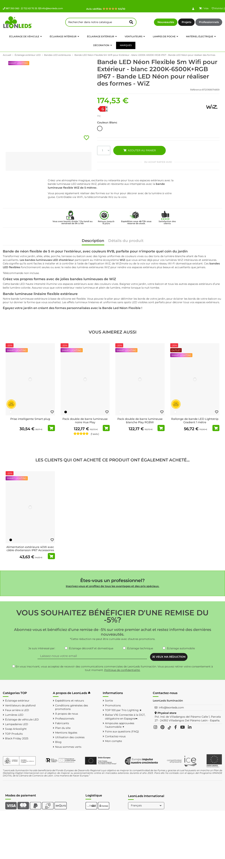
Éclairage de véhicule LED (22, 719)
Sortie (109, 700)
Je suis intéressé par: (41, 648)
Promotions (113, 705)
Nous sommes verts (68, 747)
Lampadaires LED (16, 724)
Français (146, 805)
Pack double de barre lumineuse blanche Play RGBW (140, 420)
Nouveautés (166, 22)
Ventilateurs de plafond (20, 705)
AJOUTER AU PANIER (139, 150)
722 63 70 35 (29, 8)
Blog (58, 742)
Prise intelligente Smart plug (30, 419)
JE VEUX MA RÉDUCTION (168, 656)
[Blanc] (10, 412)
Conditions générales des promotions (71, 707)
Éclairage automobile (181, 648)
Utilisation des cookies (70, 737)
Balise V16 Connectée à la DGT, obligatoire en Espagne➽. (125, 716)
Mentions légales (66, 732)
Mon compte (113, 741)
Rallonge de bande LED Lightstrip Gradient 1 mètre (194, 420)
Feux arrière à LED (17, 710)
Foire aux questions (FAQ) (122, 731)
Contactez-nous (115, 736)
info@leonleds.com (50, 8)
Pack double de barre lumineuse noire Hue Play (85, 420)
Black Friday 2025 (16, 738)
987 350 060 (11, 8)
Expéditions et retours (69, 700)
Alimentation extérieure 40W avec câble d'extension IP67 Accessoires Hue (30, 550)
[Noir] (65, 412)
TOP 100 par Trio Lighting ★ (123, 710)
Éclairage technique (140, 648)
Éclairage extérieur (17, 700)
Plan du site (62, 728)
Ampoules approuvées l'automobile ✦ (119, 725)
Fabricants (62, 723)
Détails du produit (125, 241)
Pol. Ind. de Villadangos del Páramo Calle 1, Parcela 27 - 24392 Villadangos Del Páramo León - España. (188, 718)
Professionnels (209, 22)
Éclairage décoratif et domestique (91, 648)
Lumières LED (14, 714)
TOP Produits (14, 733)
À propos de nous (66, 713)
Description (93, 241)
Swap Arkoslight (16, 729)
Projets (186, 22)
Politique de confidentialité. (122, 670)
